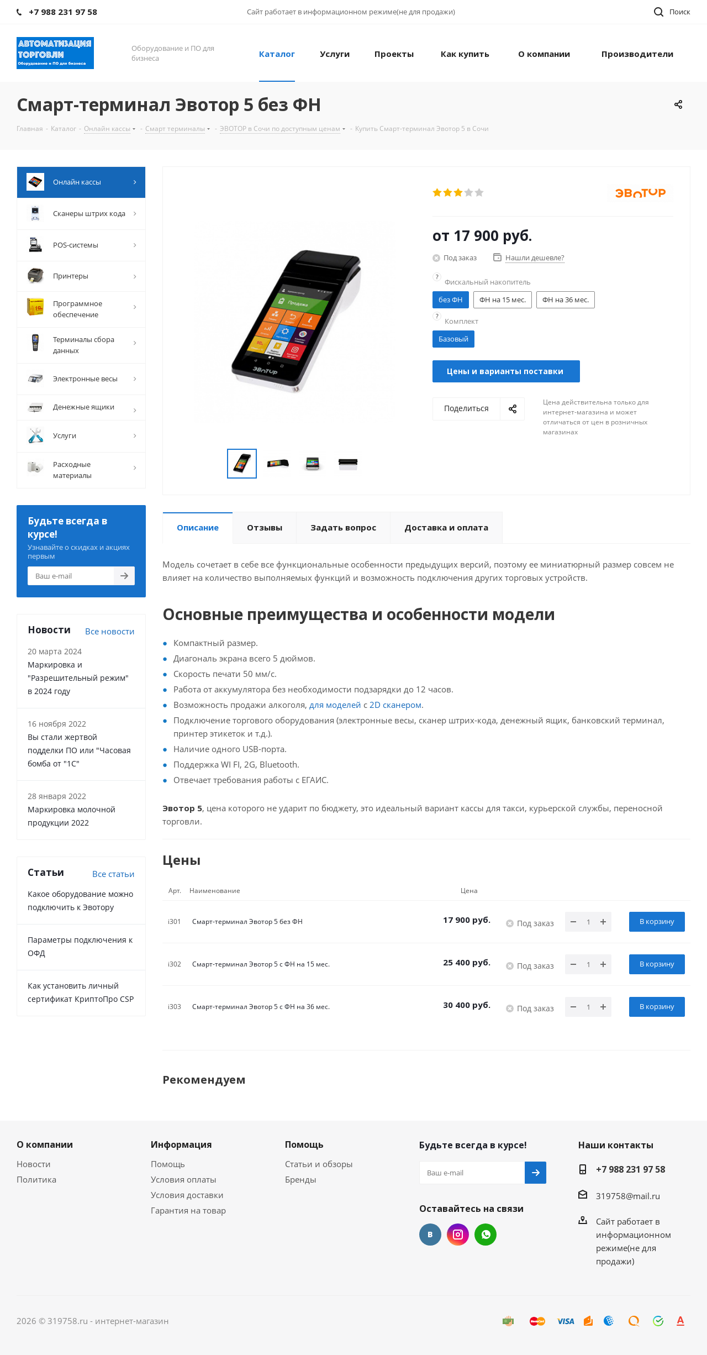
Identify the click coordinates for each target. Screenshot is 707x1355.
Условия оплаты (184, 1179)
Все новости (110, 631)
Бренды (300, 1179)
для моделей (335, 704)
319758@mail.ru (628, 1195)
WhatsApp (485, 1234)
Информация (181, 1144)
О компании (45, 1144)
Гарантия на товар (188, 1210)
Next (375, 464)
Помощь (168, 1163)
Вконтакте (430, 1234)
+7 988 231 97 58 (630, 1169)
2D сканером (395, 704)
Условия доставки (187, 1194)
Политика (36, 1179)
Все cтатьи (113, 873)
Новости (34, 1163)
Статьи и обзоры (319, 1163)
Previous (214, 464)
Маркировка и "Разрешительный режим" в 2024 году (78, 677)
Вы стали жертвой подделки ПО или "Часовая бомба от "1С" (79, 750)
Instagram (458, 1234)
